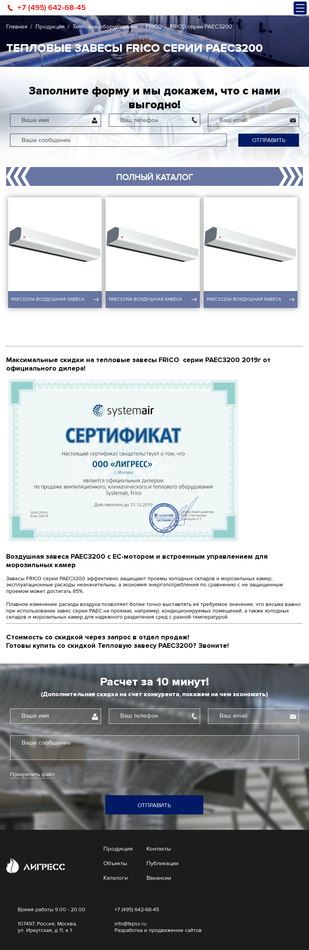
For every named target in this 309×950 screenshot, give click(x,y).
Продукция (50, 26)
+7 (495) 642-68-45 (51, 7)
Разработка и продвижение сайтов (158, 930)
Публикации (162, 863)
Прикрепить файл (32, 774)
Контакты (158, 848)
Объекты (115, 863)
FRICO (154, 26)
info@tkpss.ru (130, 923)
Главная (16, 26)
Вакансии (158, 877)
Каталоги (115, 877)
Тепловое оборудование (105, 26)
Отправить (269, 140)
